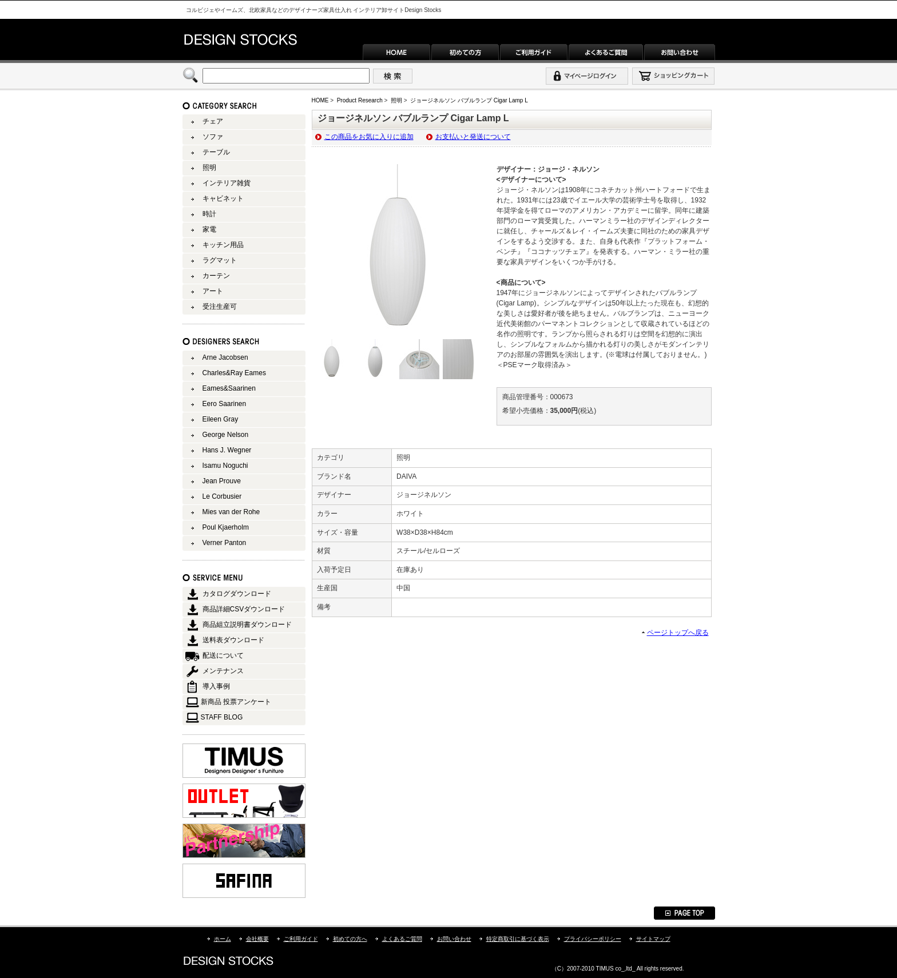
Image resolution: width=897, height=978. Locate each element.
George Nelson (226, 435)
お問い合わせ (454, 939)
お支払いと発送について (473, 137)
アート (213, 291)
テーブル (216, 152)
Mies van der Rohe (231, 512)
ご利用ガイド (301, 939)
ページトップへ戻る (678, 633)
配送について (223, 655)
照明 (396, 100)
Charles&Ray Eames (234, 373)
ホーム (222, 939)
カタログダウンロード (237, 594)
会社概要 (257, 939)
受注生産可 (220, 307)
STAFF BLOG (222, 717)
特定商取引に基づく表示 (517, 939)
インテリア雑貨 (227, 183)
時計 (209, 214)
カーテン (216, 276)
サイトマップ (653, 939)
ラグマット (220, 260)
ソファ (213, 137)
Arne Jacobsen (225, 357)
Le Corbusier (222, 496)
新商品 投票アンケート (236, 702)
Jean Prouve (222, 481)
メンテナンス (223, 671)
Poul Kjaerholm (226, 527)
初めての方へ (350, 939)
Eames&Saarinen (229, 388)
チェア (213, 121)
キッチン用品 (223, 245)
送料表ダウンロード (233, 640)
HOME (320, 100)
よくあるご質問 (402, 939)
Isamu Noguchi (225, 466)
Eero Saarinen (225, 404)
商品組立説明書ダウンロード (247, 625)
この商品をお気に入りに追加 (369, 137)
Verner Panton (225, 543)
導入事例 (216, 686)
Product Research (360, 100)
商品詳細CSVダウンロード (244, 609)
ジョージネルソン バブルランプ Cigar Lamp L (469, 100)
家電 (209, 229)
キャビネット (223, 198)
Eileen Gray (221, 419)
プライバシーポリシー (592, 939)
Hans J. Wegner (227, 450)
